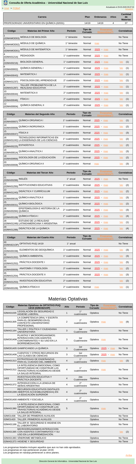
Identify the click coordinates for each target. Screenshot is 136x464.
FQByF (16, 8)
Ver (121, 61)
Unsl (6, 8)
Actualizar (129, 9)
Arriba (129, 455)
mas (97, 43)
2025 (97, 49)
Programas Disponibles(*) (105, 30)
